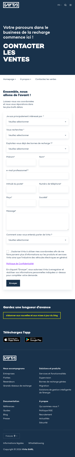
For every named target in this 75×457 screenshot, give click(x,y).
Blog (5, 414)
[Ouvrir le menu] (70, 5)
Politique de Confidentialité (20, 263)
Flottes (6, 377)
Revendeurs (8, 381)
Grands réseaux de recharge (17, 385)
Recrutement (45, 414)
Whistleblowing (36, 443)
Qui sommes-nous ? (49, 406)
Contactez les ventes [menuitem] (45, 79)
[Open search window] (65, 5)
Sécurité (43, 422)
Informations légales (13, 443)
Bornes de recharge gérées (52, 381)
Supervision (45, 377)
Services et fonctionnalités (52, 373)
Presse (6, 418)
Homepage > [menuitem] (9, 79)
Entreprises (8, 373)
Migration (44, 385)
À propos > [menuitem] (25, 79)
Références (8, 406)
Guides (6, 410)
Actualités (44, 418)
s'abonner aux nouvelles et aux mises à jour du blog (32, 315)
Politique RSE (46, 410)
